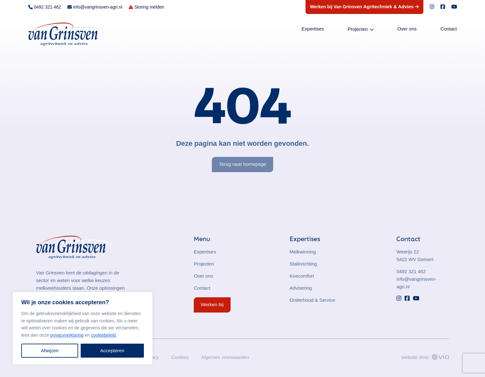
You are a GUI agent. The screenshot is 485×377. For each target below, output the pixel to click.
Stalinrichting (303, 263)
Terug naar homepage (242, 164)
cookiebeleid (103, 335)
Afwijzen (50, 350)
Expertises (313, 28)
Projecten (358, 29)
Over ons (407, 28)
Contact (449, 28)
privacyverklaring (67, 335)
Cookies (180, 357)
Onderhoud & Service (312, 300)
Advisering (301, 288)
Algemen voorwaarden (225, 357)
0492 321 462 (411, 271)
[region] (82, 328)
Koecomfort (302, 276)
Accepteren (112, 350)
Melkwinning (303, 251)
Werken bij (212, 304)
